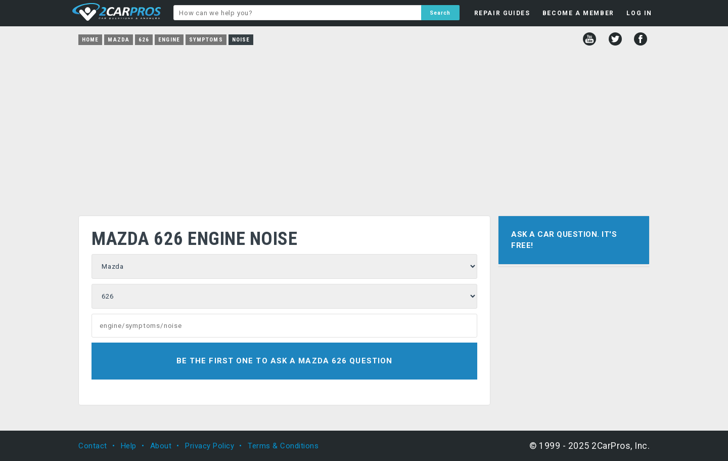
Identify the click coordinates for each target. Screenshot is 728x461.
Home (90, 39)
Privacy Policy (209, 445)
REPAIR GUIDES (502, 13)
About (161, 445)
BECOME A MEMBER (578, 13)
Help (128, 445)
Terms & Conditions (283, 445)
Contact (92, 445)
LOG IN (639, 13)
